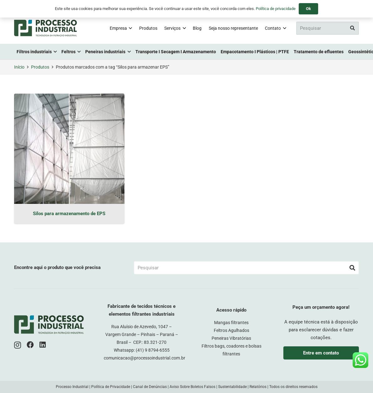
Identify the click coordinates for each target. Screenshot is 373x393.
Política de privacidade (276, 8)
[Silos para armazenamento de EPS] (69, 149)
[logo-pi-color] (45, 28)
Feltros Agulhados (231, 330)
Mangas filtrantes (231, 322)
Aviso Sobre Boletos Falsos (192, 387)
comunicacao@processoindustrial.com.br (144, 357)
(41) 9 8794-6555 (153, 350)
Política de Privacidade (110, 387)
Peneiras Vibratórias (231, 338)
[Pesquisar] (327, 28)
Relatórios (258, 387)
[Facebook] (30, 345)
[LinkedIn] (42, 345)
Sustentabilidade (232, 387)
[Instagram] (17, 345)
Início (19, 67)
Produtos (40, 67)
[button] (129, 28)
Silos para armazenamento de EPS (69, 213)
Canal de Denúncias (150, 387)
